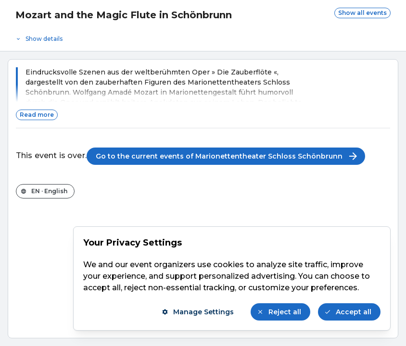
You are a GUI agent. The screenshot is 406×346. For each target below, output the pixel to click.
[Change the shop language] (45, 191)
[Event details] (203, 36)
